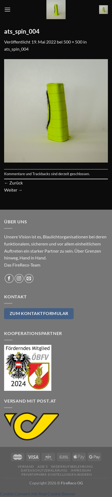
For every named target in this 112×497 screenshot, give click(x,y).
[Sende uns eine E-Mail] (28, 278)
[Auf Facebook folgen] (9, 278)
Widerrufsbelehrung (72, 466)
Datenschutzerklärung (44, 470)
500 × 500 (72, 41)
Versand (26, 466)
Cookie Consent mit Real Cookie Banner (37, 493)
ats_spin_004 (16, 48)
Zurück (13, 182)
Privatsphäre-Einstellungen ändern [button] (56, 474)
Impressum (81, 470)
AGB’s (42, 466)
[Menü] (7, 9)
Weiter (13, 189)
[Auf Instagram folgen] (19, 278)
